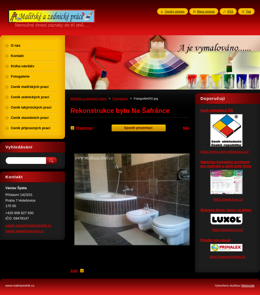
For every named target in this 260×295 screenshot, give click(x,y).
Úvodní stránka (174, 11)
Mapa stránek (206, 11)
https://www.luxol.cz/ (227, 230)
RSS (230, 11)
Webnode (248, 285)
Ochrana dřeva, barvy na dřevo (225, 210)
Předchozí (84, 128)
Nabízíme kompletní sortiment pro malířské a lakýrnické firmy (225, 164)
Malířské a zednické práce (88, 98)
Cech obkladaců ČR (216, 110)
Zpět (74, 271)
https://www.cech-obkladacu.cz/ (224, 152)
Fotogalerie (120, 98)
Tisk (248, 11)
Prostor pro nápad (215, 240)
